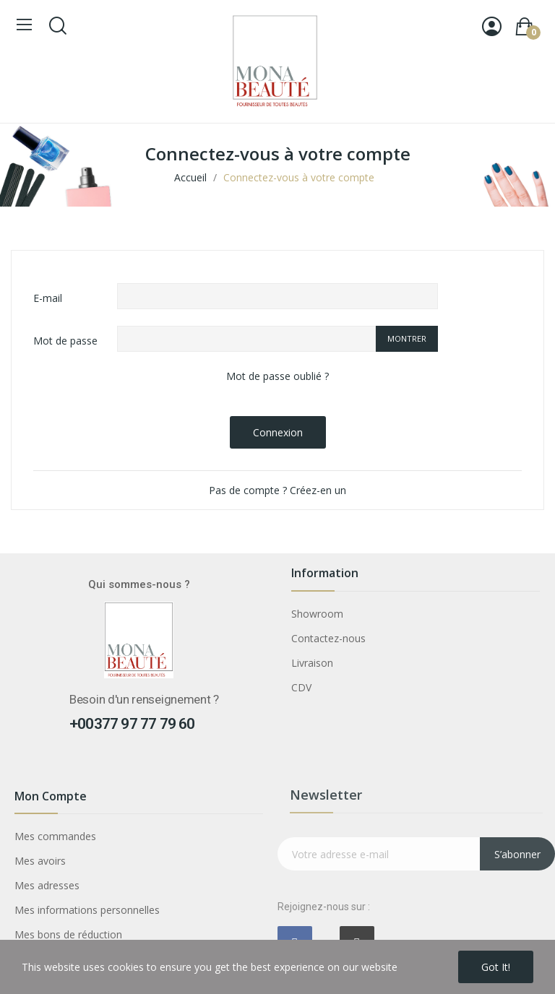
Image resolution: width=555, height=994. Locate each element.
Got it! (495, 967)
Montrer (406, 338)
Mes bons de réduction (68, 934)
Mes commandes (55, 836)
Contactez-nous (328, 638)
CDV (301, 687)
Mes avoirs (40, 861)
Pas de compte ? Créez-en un (277, 490)
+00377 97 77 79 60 (132, 724)
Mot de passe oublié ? (277, 376)
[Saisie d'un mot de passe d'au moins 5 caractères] (246, 339)
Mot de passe (65, 340)
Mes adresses (46, 885)
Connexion (278, 432)
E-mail (47, 298)
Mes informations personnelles (87, 910)
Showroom (317, 614)
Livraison (312, 663)
